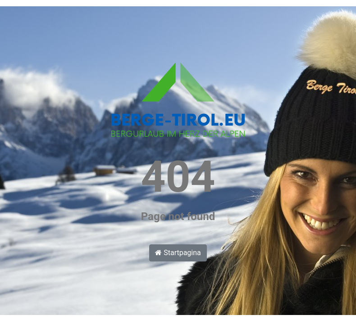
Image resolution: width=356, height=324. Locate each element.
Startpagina (178, 252)
